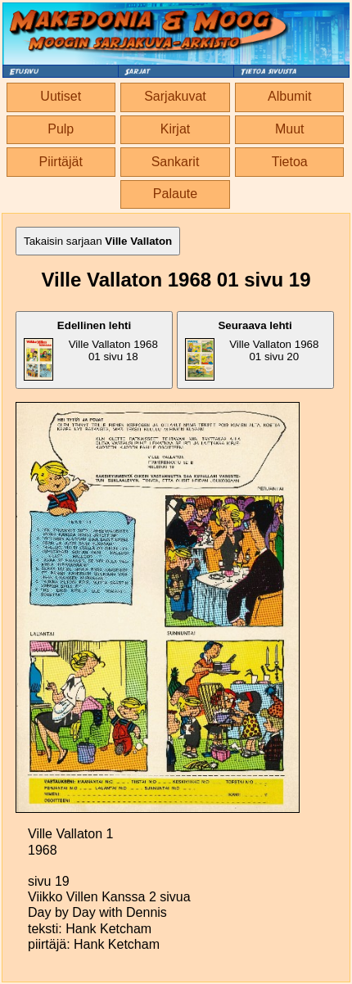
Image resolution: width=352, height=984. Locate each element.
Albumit (289, 96)
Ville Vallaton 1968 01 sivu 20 (252, 350)
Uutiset (60, 96)
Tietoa (290, 162)
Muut (290, 129)
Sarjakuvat (175, 96)
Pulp (60, 129)
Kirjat (175, 129)
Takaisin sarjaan (98, 241)
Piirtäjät (61, 162)
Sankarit (175, 162)
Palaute (175, 194)
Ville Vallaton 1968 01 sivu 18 (91, 350)
